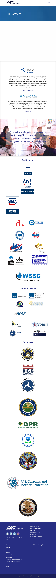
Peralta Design (35, 576)
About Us (8, 547)
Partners (8, 552)
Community (8, 564)
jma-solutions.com (28, 90)
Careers (8, 566)
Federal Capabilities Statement (14, 559)
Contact (7, 569)
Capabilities (9, 557)
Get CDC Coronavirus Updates (37, 545)
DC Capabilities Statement (13, 561)
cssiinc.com (28, 111)
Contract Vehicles (10, 554)
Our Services (9, 550)
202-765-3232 (33, 534)
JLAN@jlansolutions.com (20, 141)
